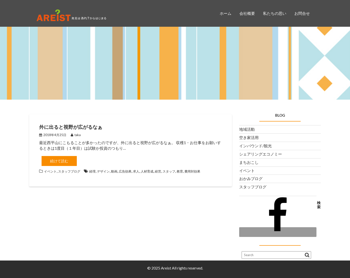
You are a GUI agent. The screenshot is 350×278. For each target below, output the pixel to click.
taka (76, 135)
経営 (158, 171)
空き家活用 (249, 137)
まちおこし (249, 162)
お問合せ (302, 13)
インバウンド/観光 (255, 145)
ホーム (225, 13)
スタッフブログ (69, 171)
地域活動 (247, 129)
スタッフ (169, 171)
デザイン (103, 171)
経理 (92, 171)
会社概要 (247, 13)
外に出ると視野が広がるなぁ (70, 127)
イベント (50, 171)
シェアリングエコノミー (260, 154)
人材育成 (147, 171)
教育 (180, 171)
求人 (136, 171)
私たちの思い (274, 13)
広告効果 (125, 171)
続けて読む (59, 161)
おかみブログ (250, 178)
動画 (114, 171)
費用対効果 (192, 171)
